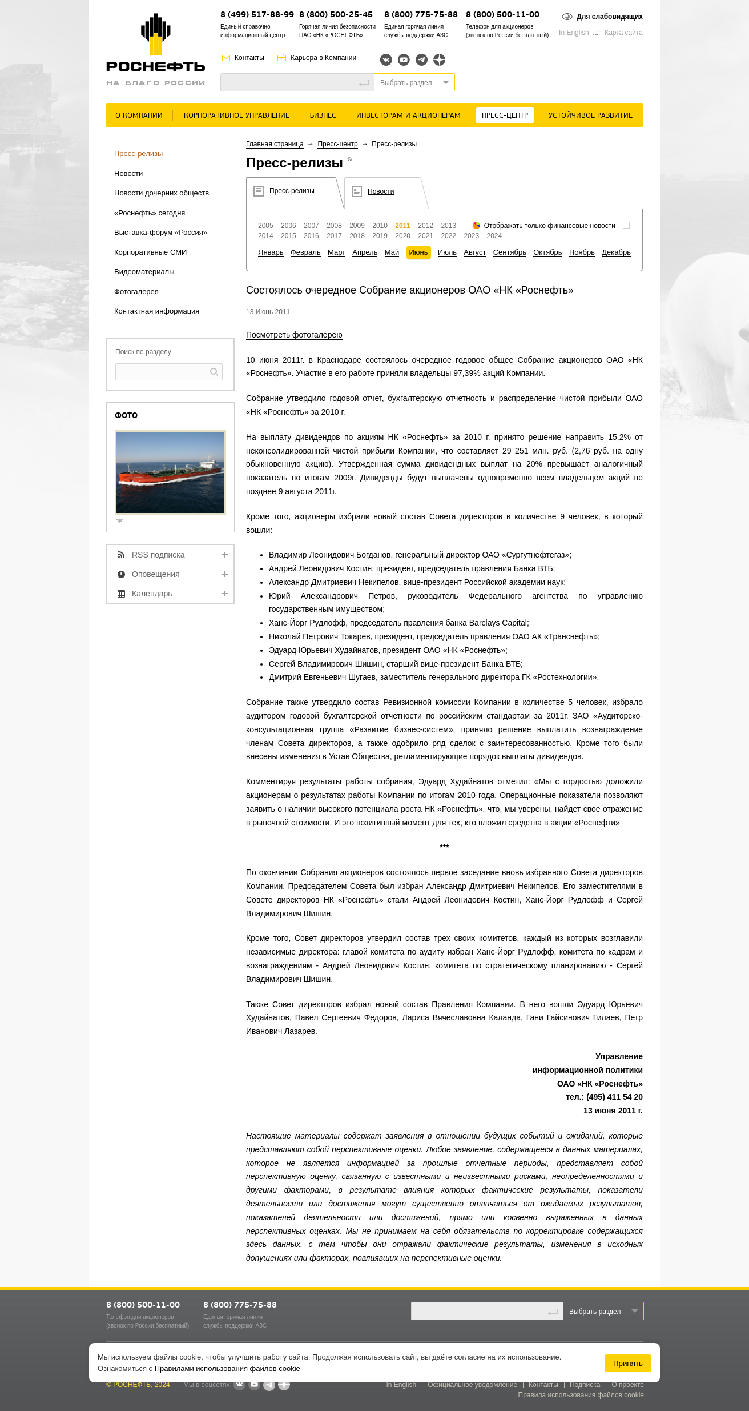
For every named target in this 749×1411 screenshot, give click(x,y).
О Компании (139, 115)
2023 (471, 236)
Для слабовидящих (610, 17)
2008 (334, 226)
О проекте (627, 1385)
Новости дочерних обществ (161, 193)
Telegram (422, 60)
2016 (311, 236)
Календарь (152, 593)
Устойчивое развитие (591, 115)
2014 (265, 236)
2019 (380, 236)
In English (574, 33)
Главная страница (275, 144)
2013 (448, 226)
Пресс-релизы (138, 153)
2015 (288, 236)
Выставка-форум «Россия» (160, 232)
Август (475, 252)
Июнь (418, 252)
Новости (128, 173)
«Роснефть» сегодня (149, 213)
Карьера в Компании (323, 58)
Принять (628, 1363)
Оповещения (156, 574)
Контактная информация (156, 311)
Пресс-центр (505, 115)
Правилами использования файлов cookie (227, 1368)
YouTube (404, 60)
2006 (288, 226)
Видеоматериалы (144, 271)
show (124, 522)
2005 (265, 226)
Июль (447, 252)
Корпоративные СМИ (150, 252)
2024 (494, 236)
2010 (380, 226)
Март (336, 252)
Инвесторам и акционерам (408, 115)
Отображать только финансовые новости (549, 226)
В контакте (239, 1385)
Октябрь (547, 252)
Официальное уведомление (472, 1385)
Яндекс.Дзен (439, 60)
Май (392, 252)
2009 (357, 226)
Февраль (306, 252)
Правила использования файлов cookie (581, 1395)
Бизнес (323, 115)
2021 (425, 236)
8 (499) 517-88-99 (257, 15)
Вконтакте (386, 60)
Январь (271, 252)
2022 (448, 236)
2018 (357, 236)
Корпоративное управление (236, 115)
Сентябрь (509, 252)
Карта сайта (624, 33)
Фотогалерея (136, 291)
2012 (425, 226)
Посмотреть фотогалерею (294, 334)
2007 (311, 226)
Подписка (585, 1385)
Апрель (364, 252)
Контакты (249, 58)
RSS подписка (158, 554)
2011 (402, 226)
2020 (402, 236)
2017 (334, 236)
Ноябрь (582, 252)
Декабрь (616, 252)
